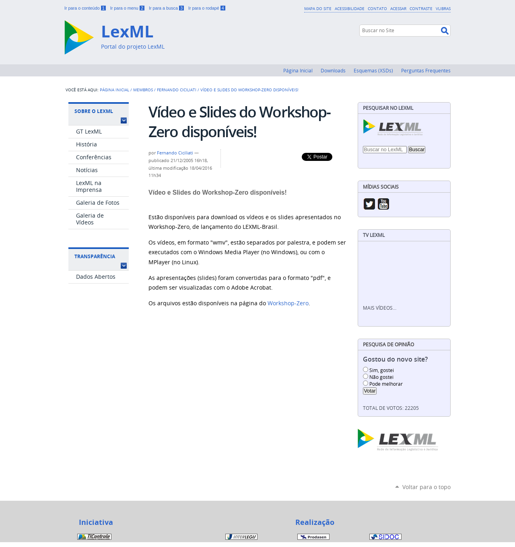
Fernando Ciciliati (176, 90)
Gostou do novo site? (395, 359)
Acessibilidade (350, 8)
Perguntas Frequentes (426, 70)
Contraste (421, 8)
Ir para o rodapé (206, 8)
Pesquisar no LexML (388, 108)
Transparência (94, 256)
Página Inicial (298, 70)
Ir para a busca (167, 8)
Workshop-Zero (288, 303)
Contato (377, 8)
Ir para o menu (128, 8)
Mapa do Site (318, 8)
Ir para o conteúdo (85, 8)
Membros (143, 90)
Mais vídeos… (379, 307)
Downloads (333, 70)
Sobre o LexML (93, 111)
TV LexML (374, 235)
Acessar (398, 8)
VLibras (443, 8)
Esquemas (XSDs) (373, 70)
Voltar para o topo (426, 487)
